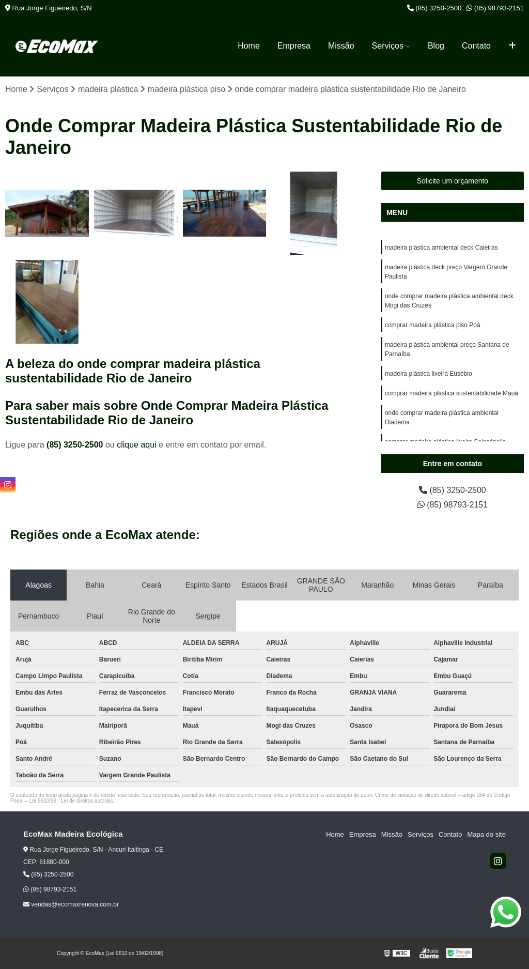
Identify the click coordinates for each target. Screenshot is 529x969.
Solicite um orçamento (453, 181)
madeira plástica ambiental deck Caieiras (441, 247)
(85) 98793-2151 (495, 8)
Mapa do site (486, 834)
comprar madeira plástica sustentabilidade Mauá (451, 393)
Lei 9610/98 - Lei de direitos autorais (71, 801)
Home (249, 45)
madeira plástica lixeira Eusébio (428, 373)
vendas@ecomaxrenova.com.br (71, 904)
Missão (341, 45)
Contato (476, 45)
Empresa (293, 45)
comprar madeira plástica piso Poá (432, 325)
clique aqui (137, 444)
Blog (436, 45)
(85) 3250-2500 (434, 8)
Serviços (387, 45)
